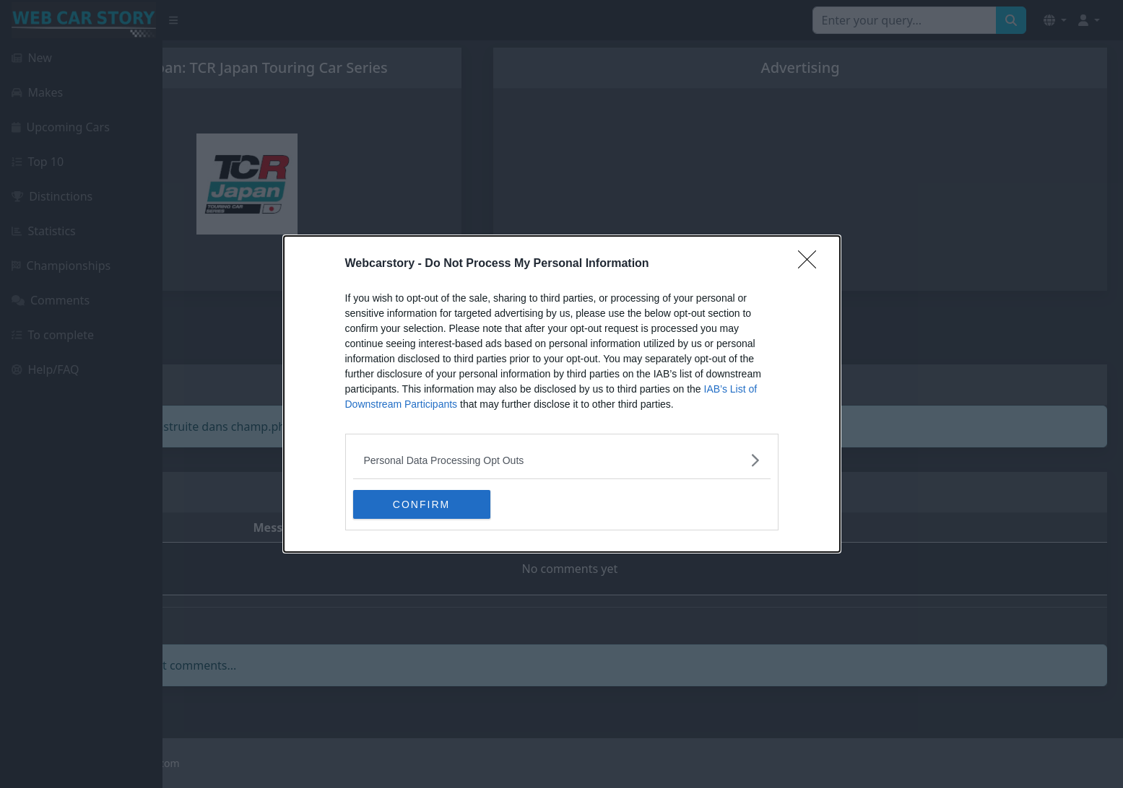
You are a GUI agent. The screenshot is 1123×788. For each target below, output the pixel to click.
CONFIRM (421, 503)
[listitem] (562, 460)
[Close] (811, 264)
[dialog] (562, 394)
